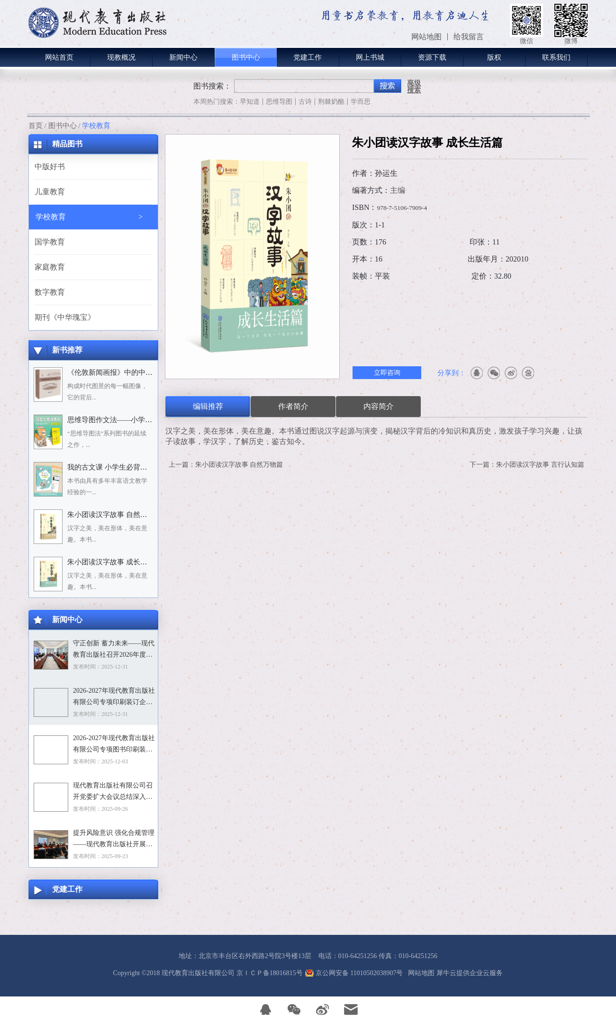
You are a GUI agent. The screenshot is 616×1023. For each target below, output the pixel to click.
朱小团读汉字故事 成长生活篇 (114, 562)
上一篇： (226, 464)
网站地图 (420, 973)
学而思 (361, 101)
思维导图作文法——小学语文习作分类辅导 (134, 420)
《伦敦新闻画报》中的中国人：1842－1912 (134, 372)
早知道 (250, 101)
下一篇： (527, 464)
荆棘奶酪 (331, 101)
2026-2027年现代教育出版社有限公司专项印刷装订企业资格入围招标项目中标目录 (114, 697)
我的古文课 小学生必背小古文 (114, 467)
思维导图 (279, 101)
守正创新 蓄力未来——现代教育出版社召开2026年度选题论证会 (113, 650)
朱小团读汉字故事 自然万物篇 (114, 514)
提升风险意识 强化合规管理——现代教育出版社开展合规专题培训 (113, 839)
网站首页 (59, 57)
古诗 (305, 101)
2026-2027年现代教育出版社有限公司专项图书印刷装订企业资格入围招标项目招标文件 (114, 744)
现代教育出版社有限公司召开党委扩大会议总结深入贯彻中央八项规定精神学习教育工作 (113, 792)
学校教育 (96, 125)
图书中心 (62, 125)
